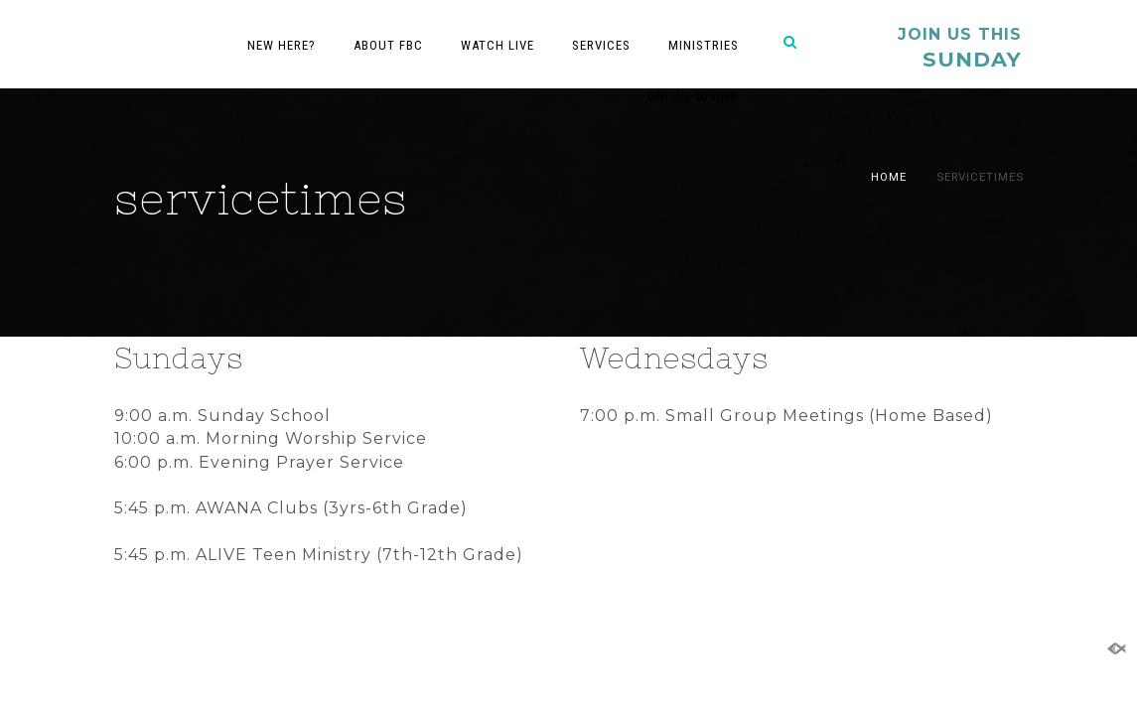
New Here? (281, 45)
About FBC (388, 45)
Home (889, 177)
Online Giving (693, 96)
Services (601, 45)
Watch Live (497, 45)
